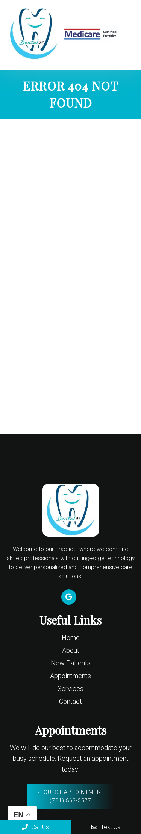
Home (71, 638)
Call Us (35, 827)
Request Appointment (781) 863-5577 (70, 796)
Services (70, 688)
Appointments (70, 676)
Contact (70, 701)
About (70, 650)
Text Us (105, 827)
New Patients (71, 663)
